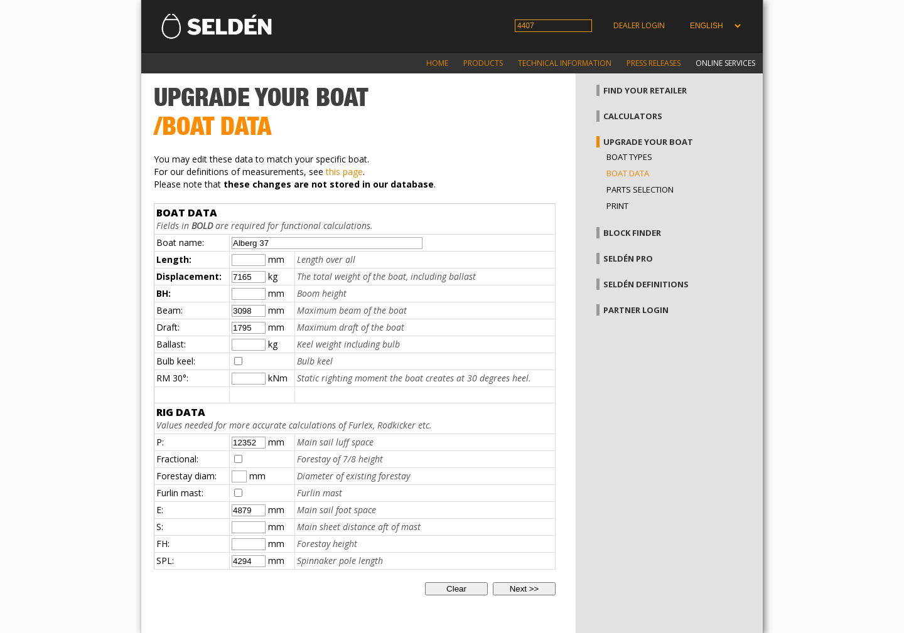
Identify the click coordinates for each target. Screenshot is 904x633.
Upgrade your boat (648, 141)
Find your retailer (645, 90)
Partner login (636, 310)
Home (437, 63)
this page (344, 172)
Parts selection (640, 189)
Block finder (632, 232)
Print (617, 205)
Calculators (632, 116)
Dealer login (639, 25)
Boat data (627, 173)
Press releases (654, 63)
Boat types (629, 156)
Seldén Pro (628, 258)
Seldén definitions (646, 284)
